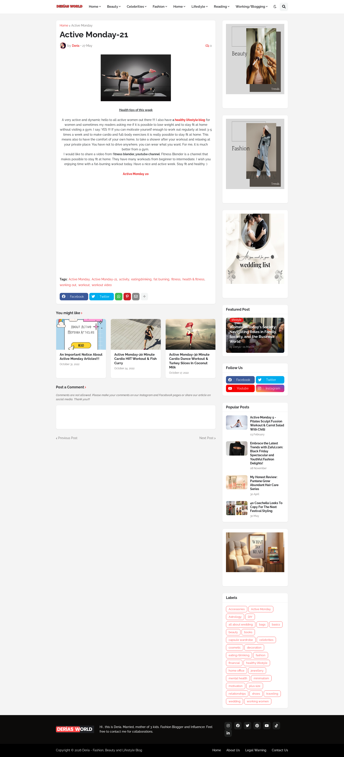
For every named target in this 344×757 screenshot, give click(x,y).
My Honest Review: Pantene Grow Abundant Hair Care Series (264, 483)
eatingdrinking (141, 279)
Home (64, 25)
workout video (102, 285)
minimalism (261, 678)
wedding (234, 701)
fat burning (161, 279)
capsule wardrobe (241, 640)
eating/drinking (239, 655)
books (248, 632)
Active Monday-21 (104, 279)
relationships (237, 693)
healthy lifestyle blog (190, 120)
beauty (233, 632)
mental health (238, 678)
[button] (275, 7)
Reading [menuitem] (220, 7)
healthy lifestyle (256, 663)
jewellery (257, 670)
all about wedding (241, 624)
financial (234, 663)
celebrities (266, 640)
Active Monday (82, 25)
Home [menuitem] (93, 7)
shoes (256, 693)
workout (84, 285)
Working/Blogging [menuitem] (250, 7)
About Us (233, 750)
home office (236, 670)
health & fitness (193, 279)
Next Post (206, 438)
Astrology (235, 616)
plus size (254, 686)
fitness (176, 279)
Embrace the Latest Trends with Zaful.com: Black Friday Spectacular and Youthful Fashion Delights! (266, 453)
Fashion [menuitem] (159, 7)
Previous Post (67, 438)
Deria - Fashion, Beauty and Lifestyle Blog (112, 750)
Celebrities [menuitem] (135, 7)
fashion (260, 655)
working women (258, 701)
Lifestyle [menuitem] (198, 7)
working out (68, 285)
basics (276, 624)
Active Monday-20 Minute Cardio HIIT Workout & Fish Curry (135, 359)
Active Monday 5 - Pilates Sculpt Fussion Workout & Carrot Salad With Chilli (267, 423)
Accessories (237, 609)
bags (262, 624)
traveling (272, 693)
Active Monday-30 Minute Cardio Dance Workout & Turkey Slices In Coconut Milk (189, 361)
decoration (254, 647)
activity (124, 279)
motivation (236, 686)
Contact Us (280, 750)
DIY (250, 616)
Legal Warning (255, 750)
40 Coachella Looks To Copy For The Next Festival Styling (266, 507)
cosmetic (235, 647)
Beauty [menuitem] (112, 7)
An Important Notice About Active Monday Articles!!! (81, 357)
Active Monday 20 (136, 174)
